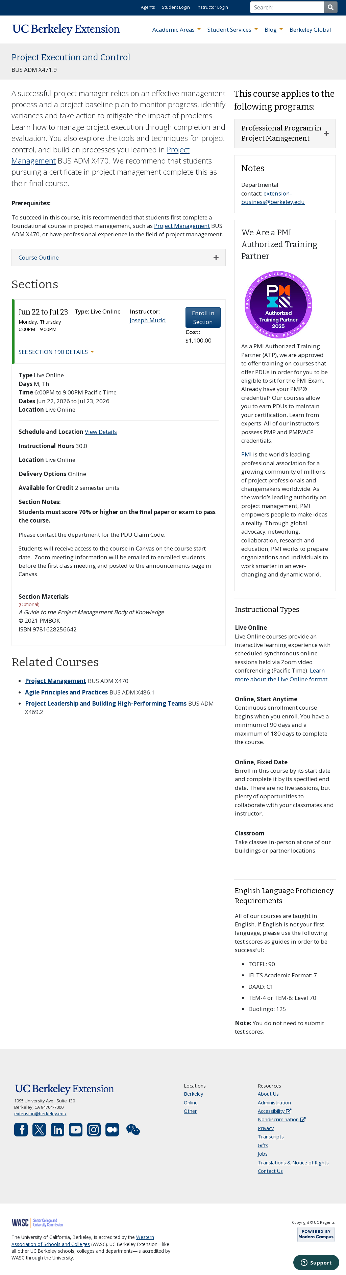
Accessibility (274, 1111)
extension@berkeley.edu (40, 1113)
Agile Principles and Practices (66, 692)
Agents (148, 7)
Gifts (263, 1145)
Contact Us (270, 1171)
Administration (274, 1102)
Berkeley (193, 1094)
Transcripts (271, 1136)
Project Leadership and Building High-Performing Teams (106, 703)
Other (190, 1111)
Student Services (230, 29)
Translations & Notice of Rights (293, 1162)
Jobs (263, 1154)
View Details (101, 432)
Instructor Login (212, 7)
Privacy (266, 1128)
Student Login (176, 7)
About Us (268, 1094)
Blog (271, 29)
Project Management (182, 226)
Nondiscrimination (281, 1119)
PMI (246, 454)
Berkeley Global (310, 29)
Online (191, 1102)
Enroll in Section (203, 317)
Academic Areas (174, 29)
